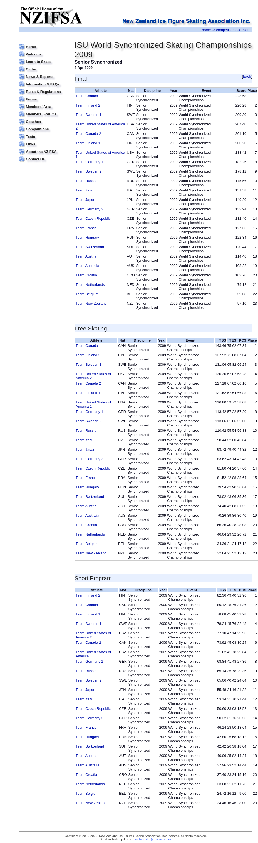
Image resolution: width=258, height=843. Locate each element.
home (206, 30)
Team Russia (86, 181)
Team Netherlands (90, 284)
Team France (86, 228)
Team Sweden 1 (88, 115)
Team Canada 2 (88, 134)
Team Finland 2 (88, 105)
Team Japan (85, 200)
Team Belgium (87, 294)
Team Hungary (87, 237)
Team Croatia (86, 275)
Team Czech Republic (93, 218)
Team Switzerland (90, 247)
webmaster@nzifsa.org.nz (153, 839)
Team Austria (86, 256)
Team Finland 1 (88, 143)
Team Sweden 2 (88, 171)
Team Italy (84, 190)
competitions (226, 30)
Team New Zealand (91, 303)
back (247, 76)
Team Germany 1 (89, 162)
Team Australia (87, 266)
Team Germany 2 (89, 209)
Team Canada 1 (88, 96)
